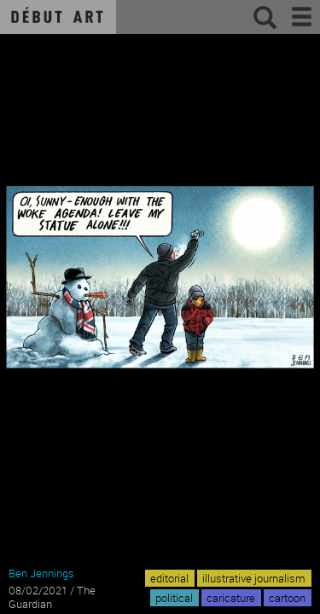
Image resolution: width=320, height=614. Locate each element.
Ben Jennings (41, 573)
